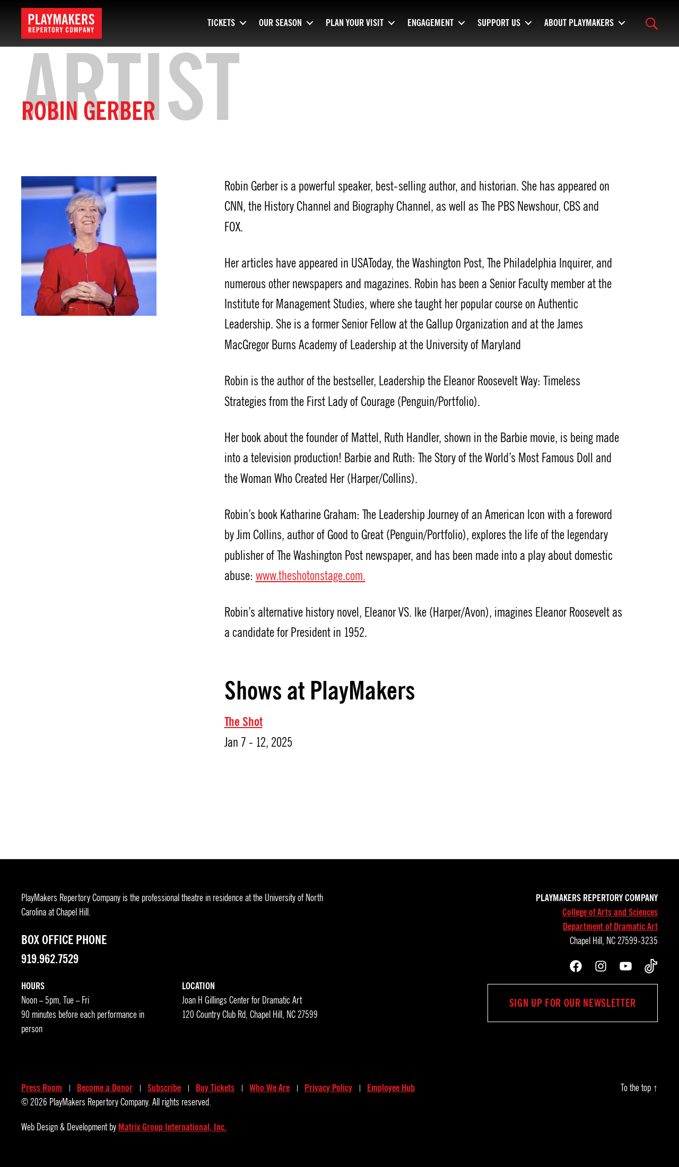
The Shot (243, 721)
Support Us (498, 21)
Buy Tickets (215, 1088)
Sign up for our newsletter (572, 1003)
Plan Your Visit (355, 21)
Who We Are (269, 1088)
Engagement (430, 21)
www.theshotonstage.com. (310, 576)
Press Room (41, 1088)
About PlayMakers (579, 21)
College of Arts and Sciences (610, 912)
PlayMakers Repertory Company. (99, 1102)
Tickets (221, 21)
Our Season (280, 21)
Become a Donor (105, 1088)
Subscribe (164, 1088)
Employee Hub (391, 1088)
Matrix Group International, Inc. (172, 1127)
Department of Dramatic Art (610, 926)
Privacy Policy (328, 1088)
